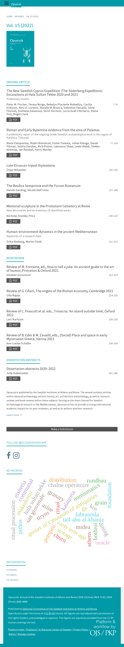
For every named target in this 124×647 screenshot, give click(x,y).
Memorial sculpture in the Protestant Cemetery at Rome (62, 208)
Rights (12, 634)
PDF (15, 119)
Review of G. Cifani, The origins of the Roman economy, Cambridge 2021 (59, 291)
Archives (19, 16)
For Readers (11, 569)
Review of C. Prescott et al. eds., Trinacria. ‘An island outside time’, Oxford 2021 (60, 313)
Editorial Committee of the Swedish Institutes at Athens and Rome (60, 608)
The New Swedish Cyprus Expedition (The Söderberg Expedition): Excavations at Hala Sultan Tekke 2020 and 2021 (62, 94)
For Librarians (12, 579)
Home (9, 16)
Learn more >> (14, 415)
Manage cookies (26, 634)
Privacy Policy (81, 629)
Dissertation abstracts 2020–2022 (31, 368)
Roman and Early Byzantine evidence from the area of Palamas (62, 133)
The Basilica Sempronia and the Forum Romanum (43, 185)
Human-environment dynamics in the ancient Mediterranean (62, 233)
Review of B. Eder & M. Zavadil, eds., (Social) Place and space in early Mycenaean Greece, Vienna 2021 (56, 337)
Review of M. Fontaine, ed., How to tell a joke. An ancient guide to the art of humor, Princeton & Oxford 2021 (60, 268)
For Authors (11, 574)
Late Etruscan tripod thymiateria (30, 165)
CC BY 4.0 (50, 613)
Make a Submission (62, 429)
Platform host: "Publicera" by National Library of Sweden (39, 629)
